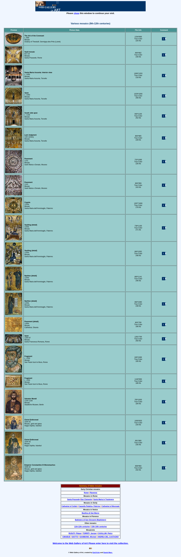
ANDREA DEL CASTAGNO (108, 537)
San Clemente (86, 499)
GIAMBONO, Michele (88, 537)
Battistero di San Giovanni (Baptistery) (90, 520)
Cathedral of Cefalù (69, 506)
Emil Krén (96, 552)
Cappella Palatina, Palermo (89, 506)
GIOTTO (75, 537)
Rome (86, 493)
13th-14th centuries (99, 527)
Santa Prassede (73, 499)
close (76, 13)
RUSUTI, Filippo (75, 533)
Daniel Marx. (108, 552)
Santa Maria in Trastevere (103, 499)
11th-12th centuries (82, 527)
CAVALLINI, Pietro (105, 533)
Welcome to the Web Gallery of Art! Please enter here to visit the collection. (90, 543)
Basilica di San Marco (90, 513)
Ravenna (93, 493)
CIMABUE (66, 537)
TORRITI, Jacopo (89, 533)
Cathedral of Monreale (110, 506)
